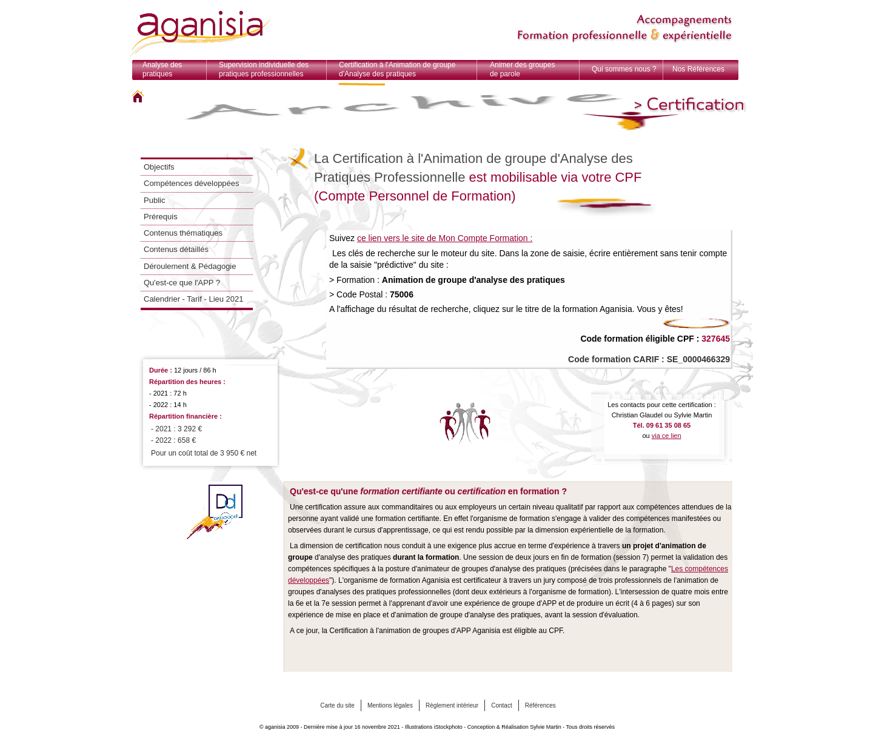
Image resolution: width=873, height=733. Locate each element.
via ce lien (666, 435)
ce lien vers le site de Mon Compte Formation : (444, 238)
